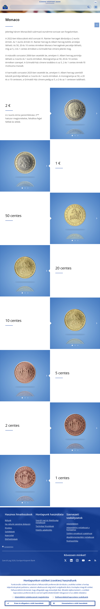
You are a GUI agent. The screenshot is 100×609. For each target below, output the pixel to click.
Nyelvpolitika (72, 541)
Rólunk (8, 520)
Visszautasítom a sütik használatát (74, 603)
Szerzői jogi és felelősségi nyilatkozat (47, 521)
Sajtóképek (10, 531)
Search (88, 7)
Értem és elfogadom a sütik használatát (28, 603)
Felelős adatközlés (44, 530)
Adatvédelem (72, 524)
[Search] (49, 7)
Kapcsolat (9, 535)
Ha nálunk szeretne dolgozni (17, 524)
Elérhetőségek (11, 539)
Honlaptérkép (8, 547)
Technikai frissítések (45, 526)
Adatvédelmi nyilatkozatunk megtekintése (32, 597)
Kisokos (8, 528)
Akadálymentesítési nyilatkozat (80, 537)
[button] (95, 2)
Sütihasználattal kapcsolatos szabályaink (71, 597)
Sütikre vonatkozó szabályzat (79, 533)
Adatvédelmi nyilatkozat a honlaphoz (78, 528)
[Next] (96, 113)
